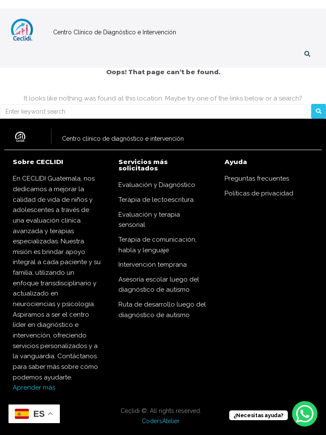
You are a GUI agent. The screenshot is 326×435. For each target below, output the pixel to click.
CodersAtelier (161, 421)
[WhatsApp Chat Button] (305, 414)
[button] (13, 55)
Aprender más (34, 387)
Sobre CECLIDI (38, 162)
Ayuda (236, 162)
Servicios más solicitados (143, 165)
